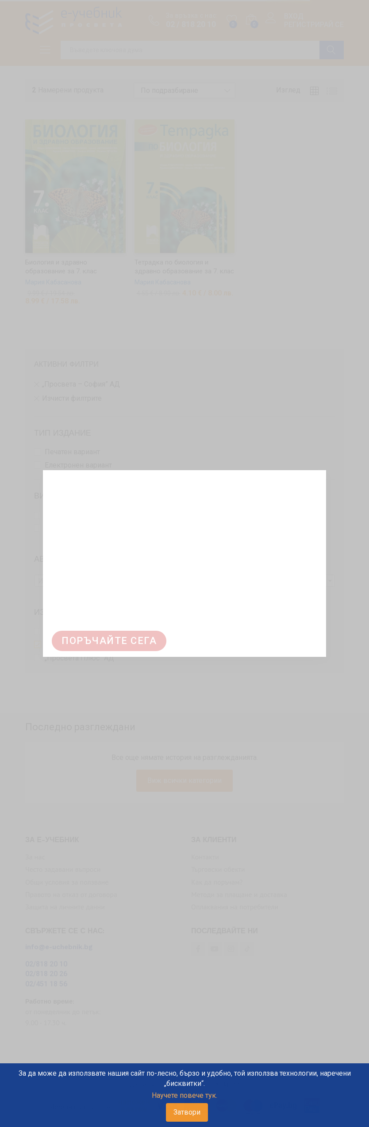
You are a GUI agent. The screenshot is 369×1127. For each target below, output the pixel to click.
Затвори (186, 1112)
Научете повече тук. (184, 1095)
